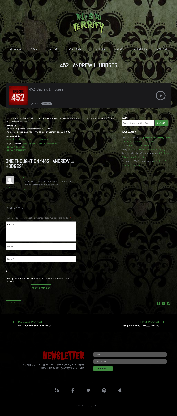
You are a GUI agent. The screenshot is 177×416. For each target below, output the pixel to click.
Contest (53, 48)
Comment (41, 231)
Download (46, 104)
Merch (119, 48)
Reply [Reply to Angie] (26, 189)
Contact (162, 48)
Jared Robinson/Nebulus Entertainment (40, 144)
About (35, 48)
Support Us (139, 48)
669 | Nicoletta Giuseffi (141, 145)
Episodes (15, 48)
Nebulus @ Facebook (15, 147)
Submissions (77, 48)
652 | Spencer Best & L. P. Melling (148, 149)
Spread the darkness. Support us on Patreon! (27, 139)
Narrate (100, 48)
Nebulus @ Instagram (16, 150)
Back (13, 303)
